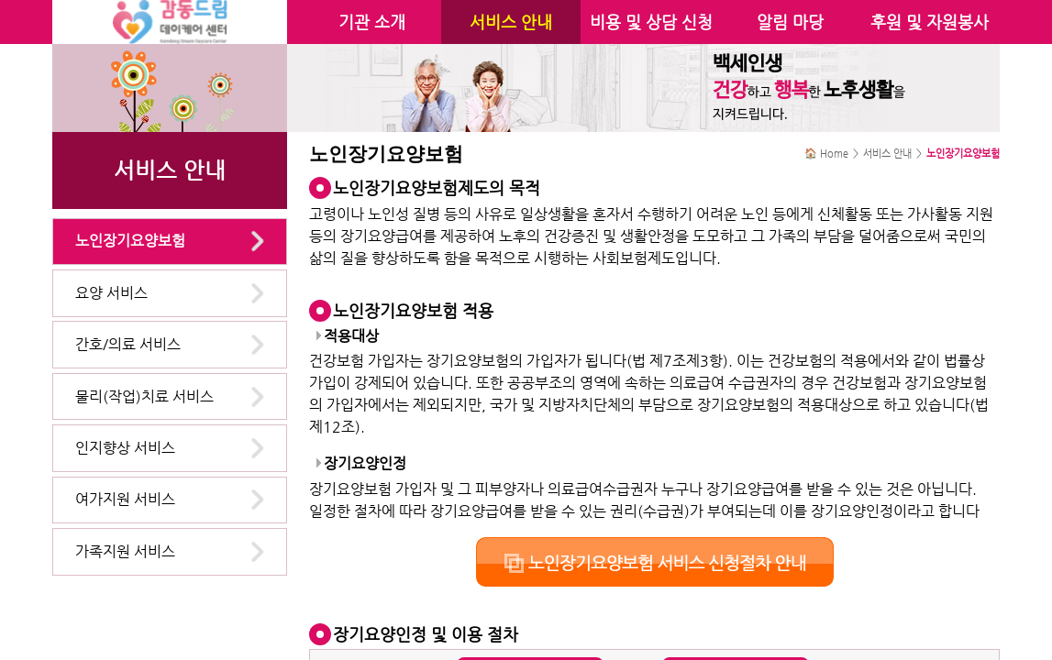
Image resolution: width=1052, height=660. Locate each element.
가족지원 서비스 (125, 551)
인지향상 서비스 (125, 447)
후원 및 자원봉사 (929, 22)
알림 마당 (790, 22)
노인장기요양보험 (130, 240)
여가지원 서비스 (125, 499)
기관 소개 (371, 22)
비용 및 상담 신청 (651, 22)
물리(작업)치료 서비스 (144, 396)
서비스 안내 (511, 22)
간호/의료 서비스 (128, 344)
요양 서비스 (111, 293)
